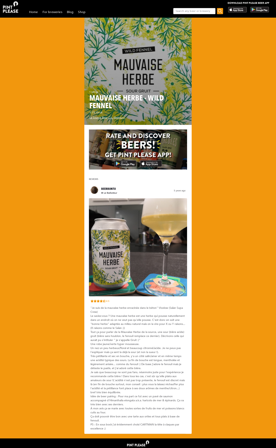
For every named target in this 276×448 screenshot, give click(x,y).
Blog (70, 12)
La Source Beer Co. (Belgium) (107, 118)
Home (33, 12)
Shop (81, 12)
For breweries (52, 12)
